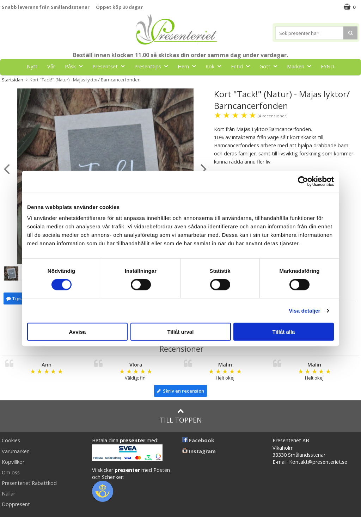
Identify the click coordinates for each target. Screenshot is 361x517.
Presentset (110, 66)
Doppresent (16, 504)
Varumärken (16, 451)
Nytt (32, 66)
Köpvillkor (13, 461)
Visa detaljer (304, 310)
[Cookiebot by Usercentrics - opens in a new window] (303, 181)
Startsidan (12, 79)
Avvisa (77, 332)
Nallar (8, 493)
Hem (189, 66)
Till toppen (181, 416)
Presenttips (153, 66)
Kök (215, 66)
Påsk (76, 66)
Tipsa (15, 298)
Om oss (11, 472)
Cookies (11, 440)
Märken (301, 66)
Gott (270, 66)
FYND (327, 66)
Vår (51, 66)
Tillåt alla (284, 332)
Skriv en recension (180, 391)
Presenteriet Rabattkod (29, 483)
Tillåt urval (180, 332)
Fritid (242, 66)
